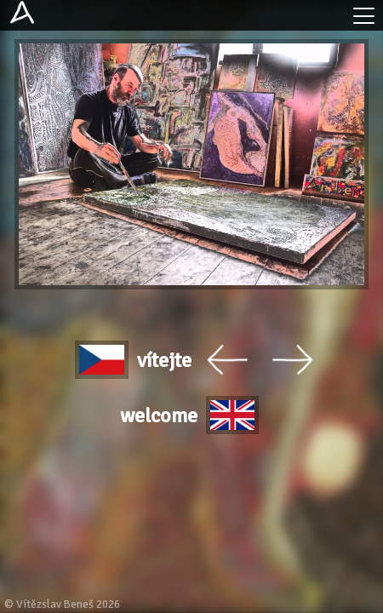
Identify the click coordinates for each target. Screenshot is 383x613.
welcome (190, 415)
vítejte (133, 360)
